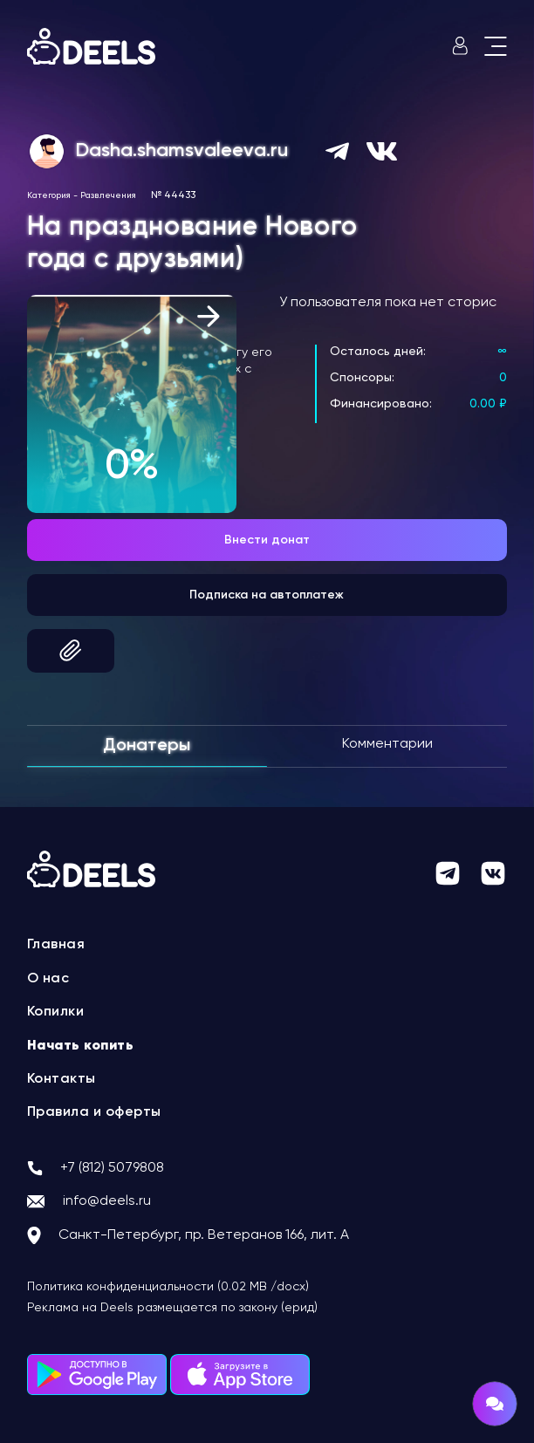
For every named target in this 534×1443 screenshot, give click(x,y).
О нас (48, 979)
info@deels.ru (107, 1201)
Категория (49, 195)
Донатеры (146, 746)
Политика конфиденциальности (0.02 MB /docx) (168, 1287)
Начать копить (80, 1046)
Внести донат (267, 540)
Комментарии (387, 744)
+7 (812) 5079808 (112, 1168)
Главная (56, 945)
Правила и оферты (94, 1112)
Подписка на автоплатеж (266, 595)
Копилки (56, 1012)
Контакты (61, 1079)
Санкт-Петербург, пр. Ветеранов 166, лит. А (203, 1235)
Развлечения (108, 195)
